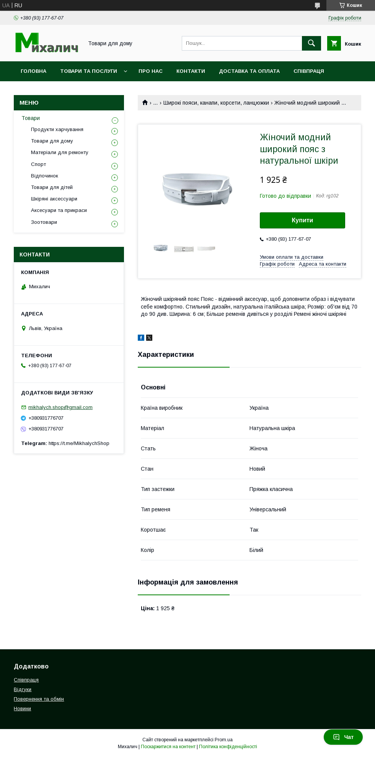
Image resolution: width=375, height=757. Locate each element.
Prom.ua (224, 739)
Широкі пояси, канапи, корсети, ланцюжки (216, 103)
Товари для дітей (52, 187)
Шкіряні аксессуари (54, 199)
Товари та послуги (88, 71)
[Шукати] (311, 43)
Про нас (151, 71)
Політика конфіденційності (228, 746)
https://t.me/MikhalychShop (79, 443)
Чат (343, 737)
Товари (30, 118)
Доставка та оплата (249, 71)
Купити (302, 220)
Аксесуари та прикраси (59, 210)
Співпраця (308, 71)
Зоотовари (44, 222)
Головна (33, 71)
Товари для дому (52, 141)
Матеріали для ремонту (59, 152)
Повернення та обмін (39, 699)
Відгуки (22, 689)
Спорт (38, 164)
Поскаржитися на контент (168, 746)
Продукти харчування (57, 129)
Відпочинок (44, 176)
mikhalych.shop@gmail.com (60, 407)
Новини (32, 91)
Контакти (190, 71)
